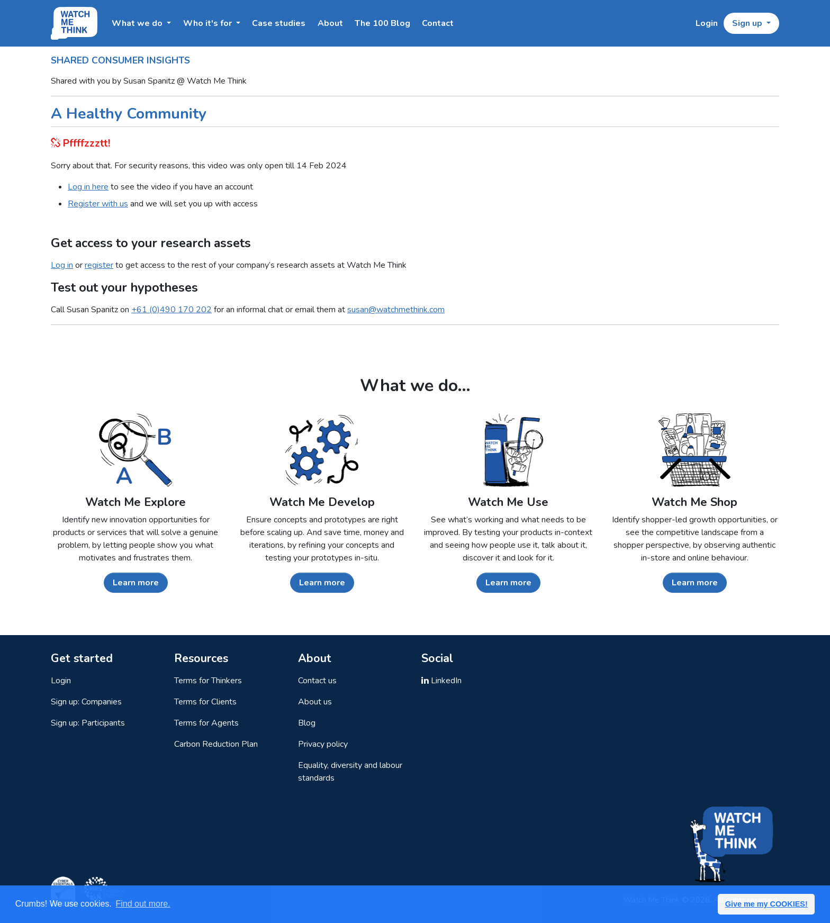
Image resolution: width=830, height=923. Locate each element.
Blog (306, 723)
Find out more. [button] (142, 903)
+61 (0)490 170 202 (171, 309)
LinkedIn (441, 680)
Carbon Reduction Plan (216, 744)
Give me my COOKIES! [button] (766, 904)
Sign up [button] (748, 23)
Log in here (88, 187)
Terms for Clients (205, 702)
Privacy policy (323, 744)
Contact (438, 23)
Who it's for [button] (208, 23)
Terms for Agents (206, 723)
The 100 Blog (382, 23)
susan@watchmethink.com (396, 309)
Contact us (317, 680)
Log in (62, 265)
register (99, 265)
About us (315, 702)
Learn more (136, 583)
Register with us (98, 204)
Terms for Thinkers (208, 680)
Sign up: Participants (88, 723)
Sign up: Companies (86, 702)
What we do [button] (138, 23)
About (330, 23)
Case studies (278, 23)
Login (707, 23)
